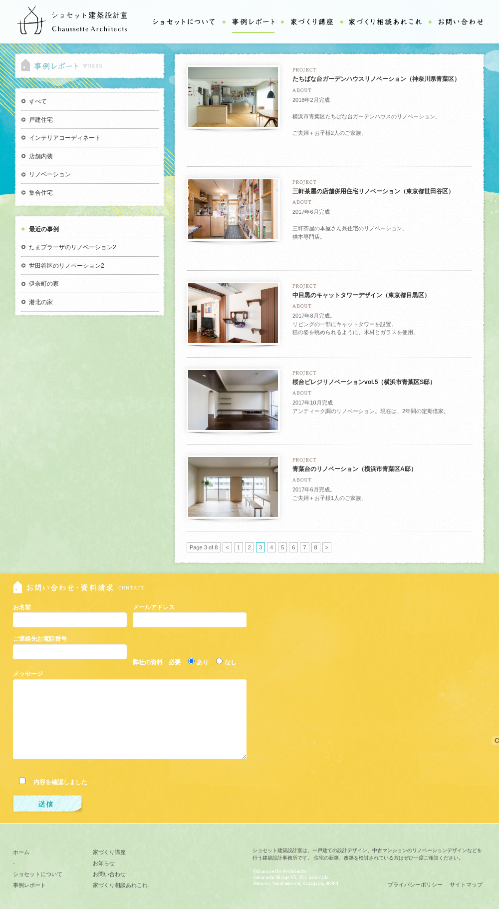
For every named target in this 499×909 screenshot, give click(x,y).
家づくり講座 (109, 852)
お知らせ (104, 863)
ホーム (21, 852)
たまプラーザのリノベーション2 (72, 247)
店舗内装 (41, 156)
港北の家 (41, 302)
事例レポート (29, 885)
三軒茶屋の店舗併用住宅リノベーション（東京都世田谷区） (373, 191)
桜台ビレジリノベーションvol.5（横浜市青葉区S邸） (364, 382)
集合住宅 (41, 192)
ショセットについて (37, 874)
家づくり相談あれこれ (120, 885)
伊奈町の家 (44, 283)
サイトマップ (466, 885)
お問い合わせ (109, 874)
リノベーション (50, 174)
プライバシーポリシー (415, 885)
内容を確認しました (57, 782)
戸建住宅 (41, 119)
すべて (38, 101)
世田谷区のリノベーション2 (66, 265)
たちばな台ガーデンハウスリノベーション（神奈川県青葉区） (376, 78)
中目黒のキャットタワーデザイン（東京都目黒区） (361, 295)
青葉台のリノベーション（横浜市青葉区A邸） (354, 468)
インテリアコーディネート (65, 137)
